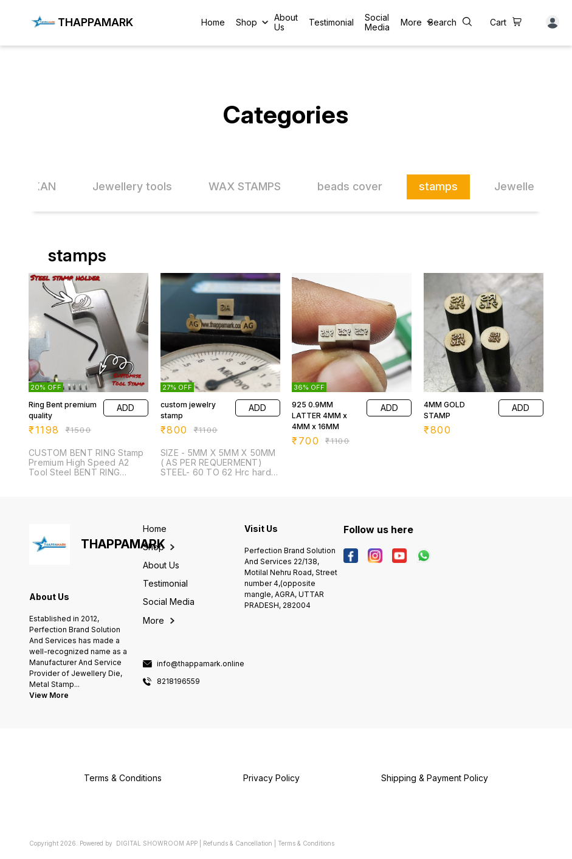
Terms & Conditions (306, 843)
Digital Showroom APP (157, 843)
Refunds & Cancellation (237, 843)
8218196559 (178, 681)
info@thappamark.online (200, 664)
